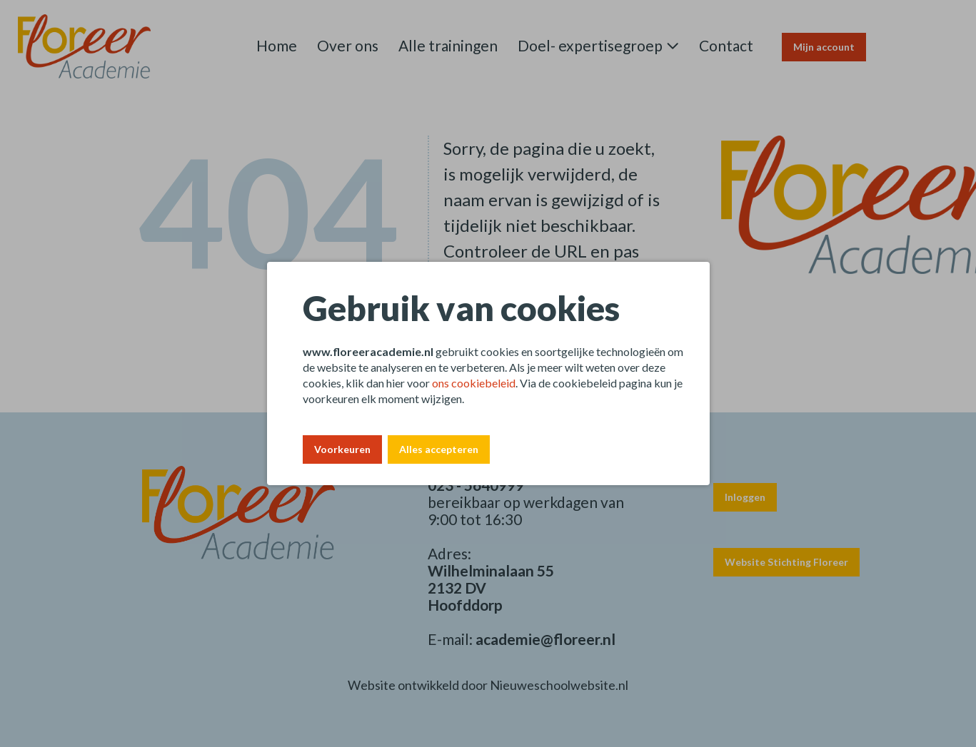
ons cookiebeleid (473, 383)
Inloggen (745, 497)
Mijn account (824, 47)
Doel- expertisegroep (590, 45)
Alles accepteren (438, 449)
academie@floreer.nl (545, 639)
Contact (726, 45)
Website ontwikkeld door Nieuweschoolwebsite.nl (488, 685)
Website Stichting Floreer (786, 562)
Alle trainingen (448, 45)
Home (276, 45)
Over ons (347, 45)
